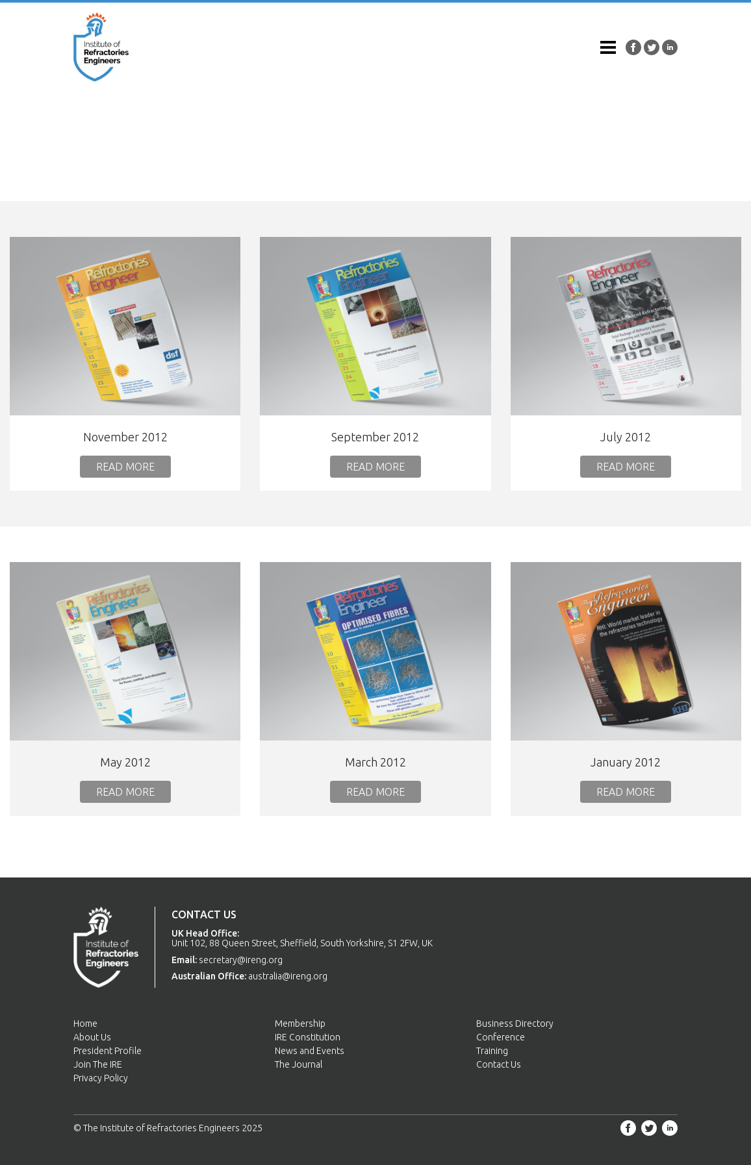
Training (492, 1051)
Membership (300, 1023)
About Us (92, 1037)
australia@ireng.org (287, 976)
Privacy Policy (100, 1078)
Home (85, 1023)
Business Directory (515, 1023)
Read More (125, 466)
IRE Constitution (307, 1037)
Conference (500, 1037)
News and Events (309, 1051)
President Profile (107, 1051)
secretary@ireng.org (241, 960)
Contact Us (498, 1064)
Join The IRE (97, 1064)
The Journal (298, 1064)
